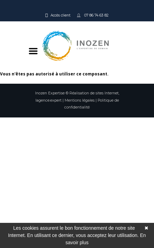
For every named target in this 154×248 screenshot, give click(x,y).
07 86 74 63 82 (96, 15)
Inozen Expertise (50, 93)
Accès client (60, 15)
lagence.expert (48, 100)
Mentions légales (80, 100)
